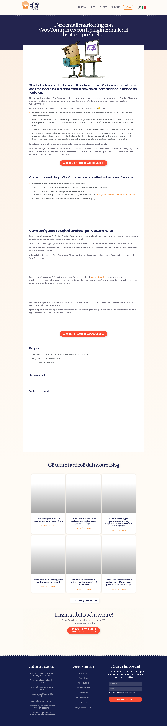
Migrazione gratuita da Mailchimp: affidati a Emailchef (41, 713)
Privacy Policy (131, 693)
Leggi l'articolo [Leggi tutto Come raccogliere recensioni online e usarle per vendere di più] (48, 525)
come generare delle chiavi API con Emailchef (115, 194)
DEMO (128, 7)
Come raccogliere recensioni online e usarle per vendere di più (48, 519)
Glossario (83, 692)
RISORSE (103, 7)
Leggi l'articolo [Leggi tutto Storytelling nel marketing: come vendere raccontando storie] (48, 587)
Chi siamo (83, 673)
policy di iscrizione (99, 277)
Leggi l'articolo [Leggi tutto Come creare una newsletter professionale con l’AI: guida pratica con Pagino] (83, 528)
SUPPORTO (115, 7)
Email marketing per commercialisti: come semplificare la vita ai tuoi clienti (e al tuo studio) (118, 522)
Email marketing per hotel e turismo (41, 681)
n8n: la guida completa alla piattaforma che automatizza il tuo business (83, 581)
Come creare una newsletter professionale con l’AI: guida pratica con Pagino (83, 520)
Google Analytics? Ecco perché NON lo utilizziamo (41, 706)
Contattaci (83, 678)
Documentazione (83, 687)
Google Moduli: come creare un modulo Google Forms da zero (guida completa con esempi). (118, 581)
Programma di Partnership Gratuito (41, 695)
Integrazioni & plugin (83, 707)
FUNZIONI (82, 7)
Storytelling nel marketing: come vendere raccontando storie (48, 580)
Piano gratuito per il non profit (41, 701)
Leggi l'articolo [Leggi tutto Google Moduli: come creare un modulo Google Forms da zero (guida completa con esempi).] (119, 589)
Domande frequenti (83, 697)
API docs (83, 702)
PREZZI (93, 7)
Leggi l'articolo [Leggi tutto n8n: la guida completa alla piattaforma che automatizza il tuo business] (83, 589)
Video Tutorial (83, 683)
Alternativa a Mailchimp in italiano (42, 688)
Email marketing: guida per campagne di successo (41, 674)
